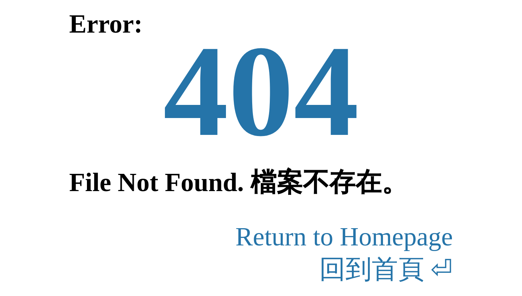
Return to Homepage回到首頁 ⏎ (344, 253)
